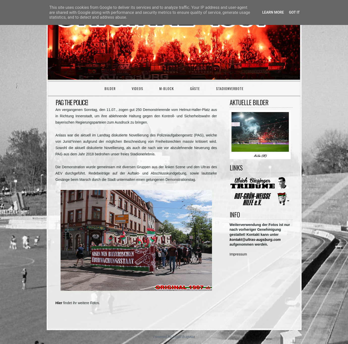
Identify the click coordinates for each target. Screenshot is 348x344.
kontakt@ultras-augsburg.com (255, 240)
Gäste (195, 88)
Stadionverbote (230, 88)
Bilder (110, 88)
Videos (137, 88)
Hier (59, 303)
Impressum (238, 254)
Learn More (273, 12)
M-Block (166, 88)
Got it (294, 12)
